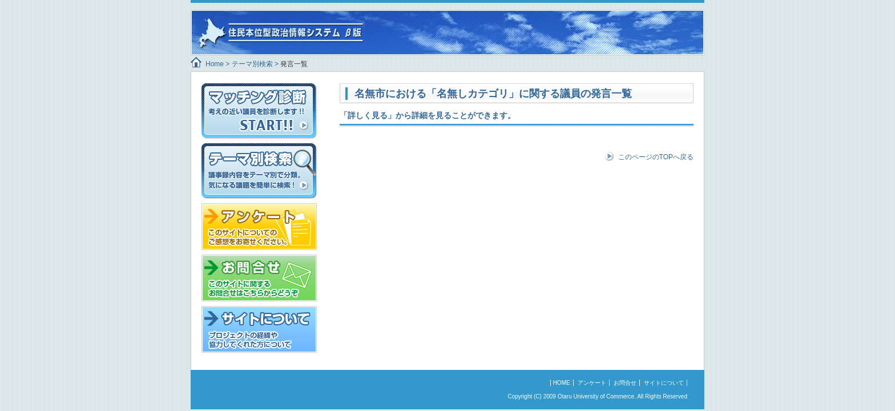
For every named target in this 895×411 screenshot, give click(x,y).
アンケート (592, 383)
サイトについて (664, 383)
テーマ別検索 (252, 64)
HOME (561, 383)
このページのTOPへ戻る (656, 157)
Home (214, 64)
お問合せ (625, 383)
